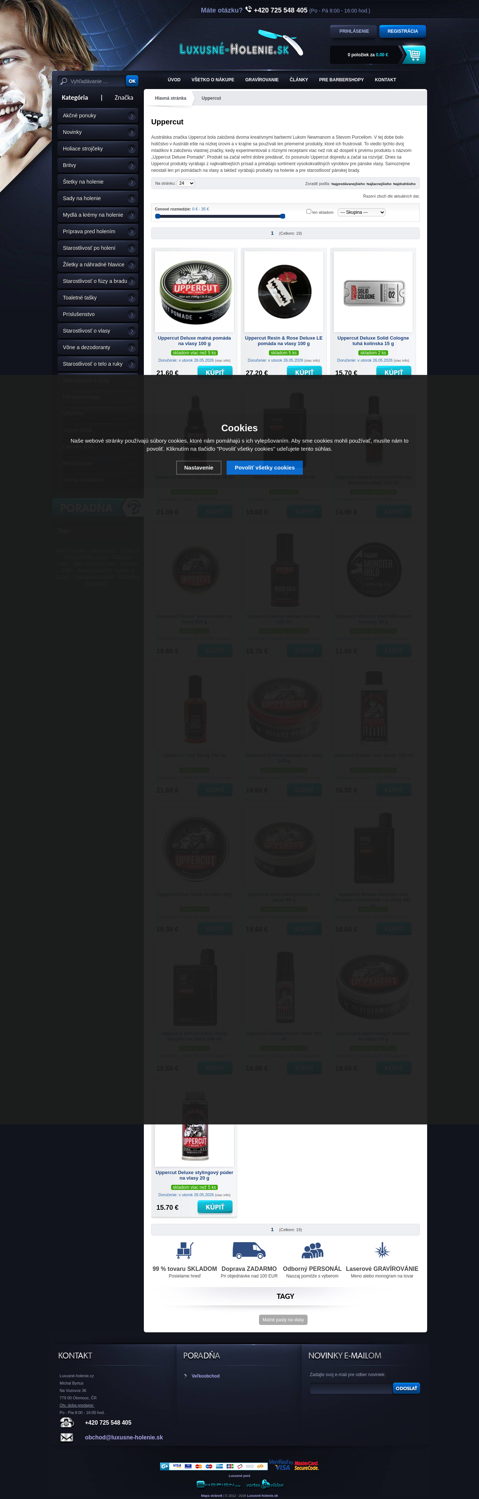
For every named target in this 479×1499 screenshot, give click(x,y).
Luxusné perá (240, 1476)
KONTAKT (385, 79)
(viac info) (222, 360)
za (368, 54)
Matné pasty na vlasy (283, 1319)
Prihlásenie (354, 31)
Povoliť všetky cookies (265, 467)
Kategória (72, 97)
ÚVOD (174, 79)
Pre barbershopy (341, 79)
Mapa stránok (211, 1496)
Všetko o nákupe (213, 79)
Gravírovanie (262, 79)
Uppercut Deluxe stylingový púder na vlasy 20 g (194, 1175)
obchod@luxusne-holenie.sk (124, 1437)
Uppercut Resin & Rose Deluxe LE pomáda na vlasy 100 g (284, 340)
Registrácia (403, 31)
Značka (124, 97)
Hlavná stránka (170, 98)
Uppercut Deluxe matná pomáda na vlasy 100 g (194, 340)
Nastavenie (198, 467)
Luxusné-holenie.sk (262, 1496)
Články (299, 79)
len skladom (323, 212)
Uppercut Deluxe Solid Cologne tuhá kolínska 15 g (373, 340)
